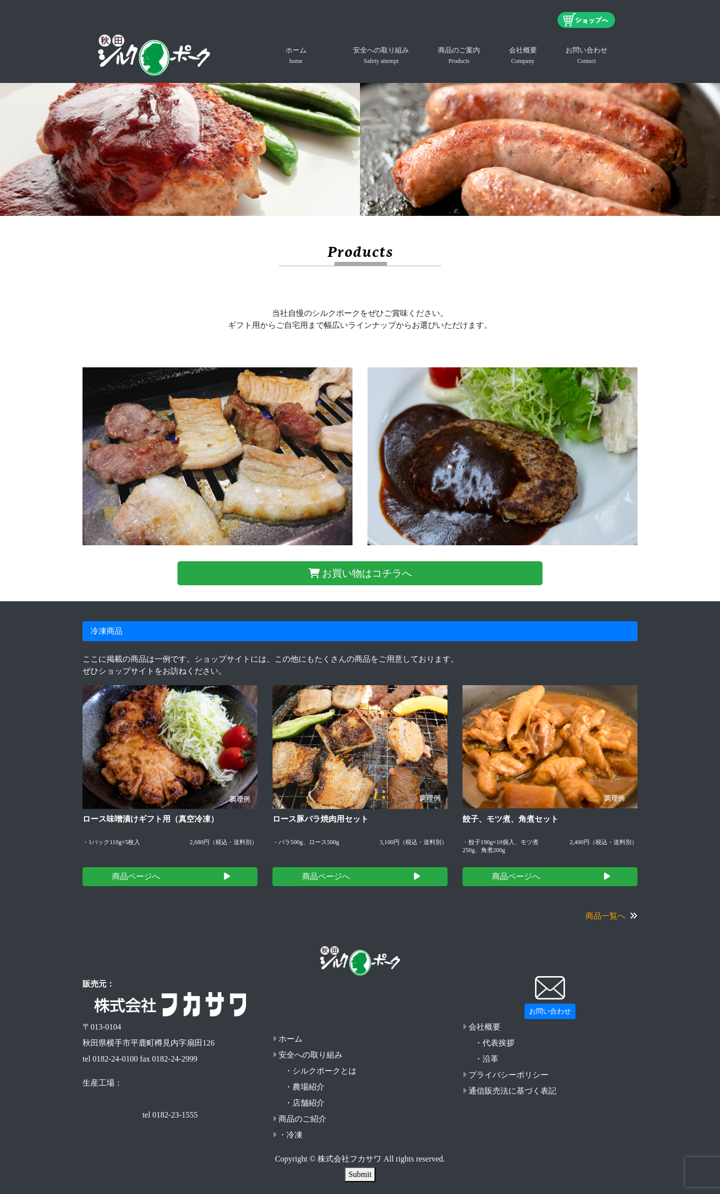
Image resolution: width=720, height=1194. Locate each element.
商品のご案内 (459, 55)
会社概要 (523, 55)
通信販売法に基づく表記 (509, 1091)
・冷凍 (287, 1135)
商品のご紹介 (299, 1119)
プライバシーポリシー (505, 1075)
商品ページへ (171, 876)
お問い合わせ (587, 55)
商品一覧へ (612, 916)
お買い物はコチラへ (360, 573)
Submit (360, 1174)
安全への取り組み (381, 55)
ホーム (296, 55)
